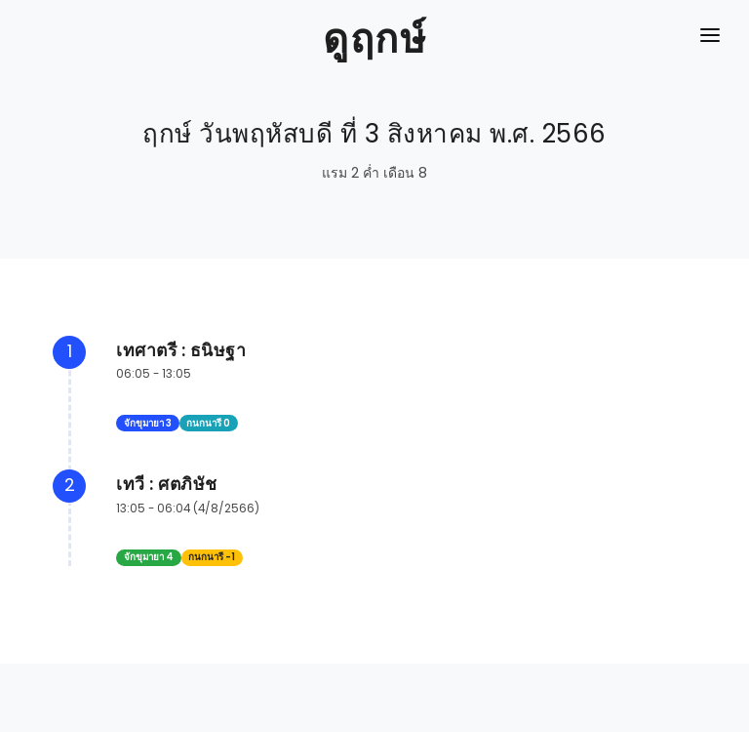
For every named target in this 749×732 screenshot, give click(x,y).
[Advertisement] (374, 688)
